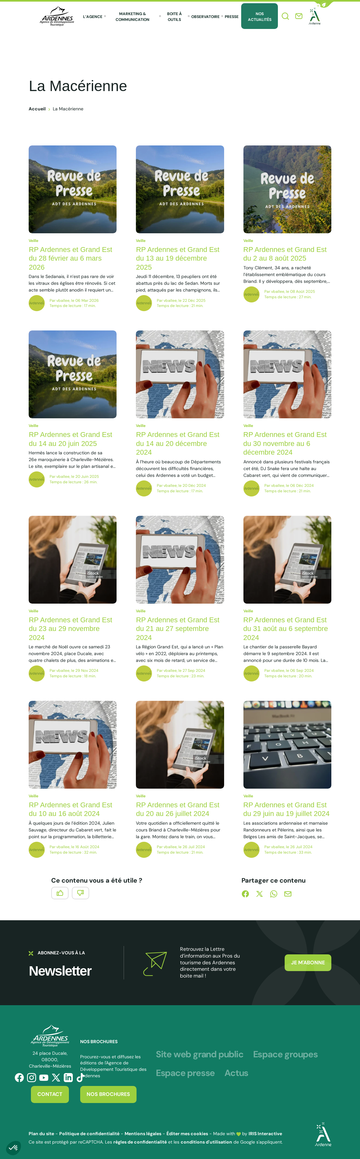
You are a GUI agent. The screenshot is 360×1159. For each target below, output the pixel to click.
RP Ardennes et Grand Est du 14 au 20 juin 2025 (70, 439)
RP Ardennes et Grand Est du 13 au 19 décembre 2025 (177, 258)
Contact (49, 1094)
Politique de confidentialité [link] (89, 1133)
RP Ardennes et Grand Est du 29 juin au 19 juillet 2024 (286, 809)
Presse (232, 16)
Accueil (37, 109)
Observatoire (205, 16)
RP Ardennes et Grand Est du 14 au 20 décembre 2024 (177, 443)
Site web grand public (199, 1054)
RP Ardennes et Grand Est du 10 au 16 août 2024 (70, 809)
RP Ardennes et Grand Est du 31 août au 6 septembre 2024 (285, 629)
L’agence (92, 16)
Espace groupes (285, 1054)
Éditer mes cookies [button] (187, 1133)
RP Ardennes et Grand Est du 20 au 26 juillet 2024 (177, 809)
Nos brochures (108, 1094)
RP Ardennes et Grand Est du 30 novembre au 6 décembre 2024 (285, 443)
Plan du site (41, 1133)
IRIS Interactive (265, 1133)
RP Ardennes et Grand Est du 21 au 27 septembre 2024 (177, 629)
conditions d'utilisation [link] (206, 1142)
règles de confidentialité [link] (140, 1142)
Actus (236, 1073)
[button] (324, 4)
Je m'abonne (308, 962)
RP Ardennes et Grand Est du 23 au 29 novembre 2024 (70, 629)
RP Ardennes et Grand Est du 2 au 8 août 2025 (285, 254)
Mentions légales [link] (143, 1133)
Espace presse (185, 1073)
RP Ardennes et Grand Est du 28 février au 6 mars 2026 (70, 258)
